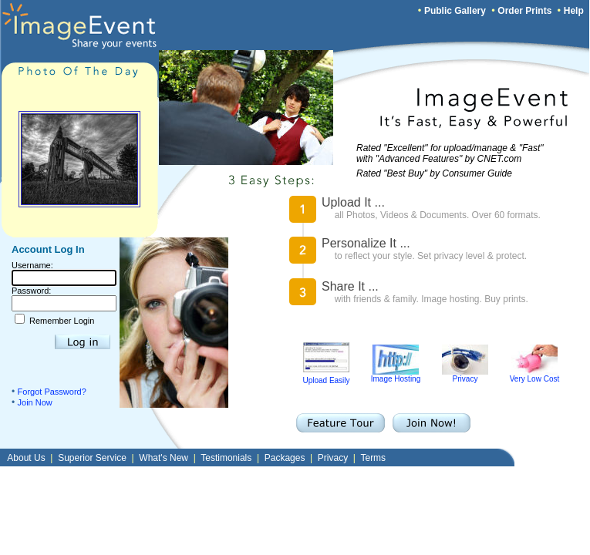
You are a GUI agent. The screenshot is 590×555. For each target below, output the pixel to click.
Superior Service (92, 457)
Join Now (35, 402)
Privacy (465, 375)
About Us (26, 457)
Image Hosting (395, 375)
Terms (373, 457)
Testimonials (226, 457)
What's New (163, 457)
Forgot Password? (52, 391)
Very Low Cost (534, 375)
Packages (285, 457)
